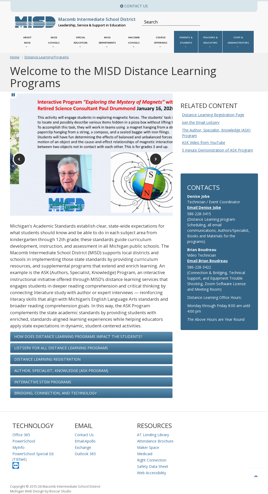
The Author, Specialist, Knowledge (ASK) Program (216, 133)
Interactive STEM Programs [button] (42, 381)
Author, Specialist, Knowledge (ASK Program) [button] (61, 370)
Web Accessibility (151, 472)
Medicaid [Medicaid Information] (144, 453)
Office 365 (21, 434)
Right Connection (151, 460)
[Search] (168, 21)
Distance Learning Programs (47, 57)
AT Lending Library (153, 434)
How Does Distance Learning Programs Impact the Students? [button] (78, 336)
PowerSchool (23, 441)
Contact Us (84, 434)
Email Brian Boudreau (207, 260)
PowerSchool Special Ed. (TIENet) (33, 456)
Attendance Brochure (155, 441)
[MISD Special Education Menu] (80, 42)
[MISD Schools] (54, 42)
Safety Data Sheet (152, 466)
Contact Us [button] (177, 5)
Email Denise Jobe (204, 207)
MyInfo (18, 447)
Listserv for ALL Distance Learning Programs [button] (61, 347)
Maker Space (148, 447)
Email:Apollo (85, 441)
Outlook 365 (85, 453)
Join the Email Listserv (200, 122)
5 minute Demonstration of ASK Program (217, 150)
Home (15, 57)
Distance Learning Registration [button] (47, 359)
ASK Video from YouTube (203, 142)
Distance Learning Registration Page (213, 114)
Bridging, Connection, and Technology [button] (55, 393)
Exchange (83, 447)
